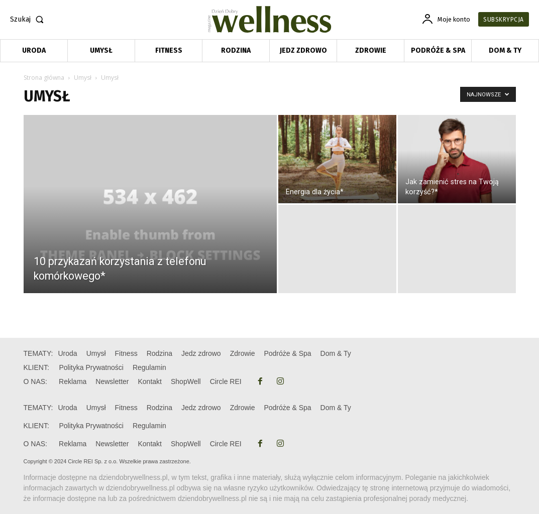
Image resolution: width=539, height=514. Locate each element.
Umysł (82, 77)
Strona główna (44, 77)
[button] (29, 19)
